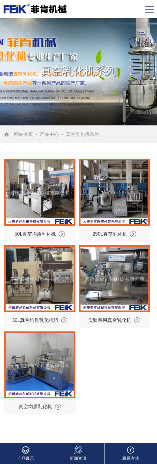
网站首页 (23, 134)
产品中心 (49, 134)
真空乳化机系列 (82, 134)
